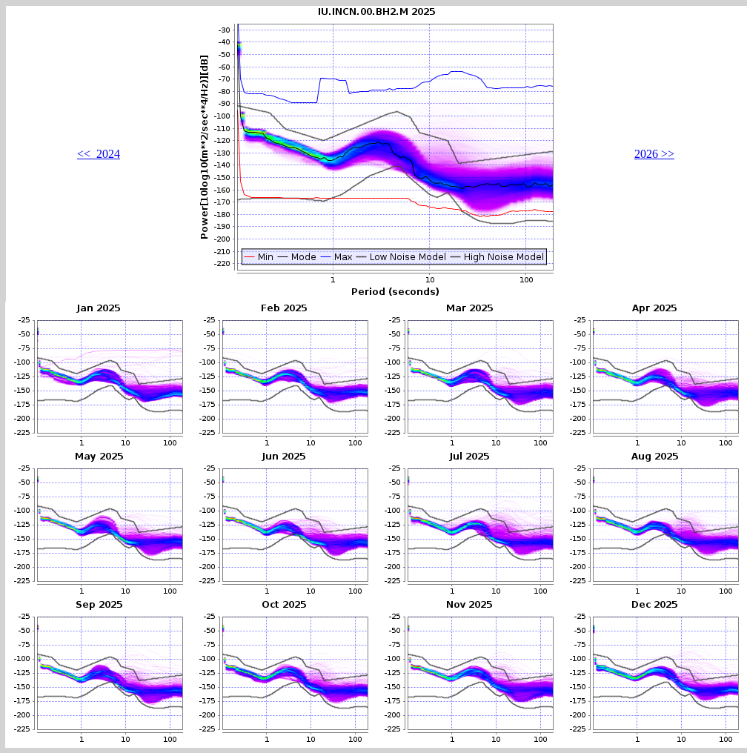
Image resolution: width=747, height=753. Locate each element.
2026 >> (654, 153)
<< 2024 (98, 153)
